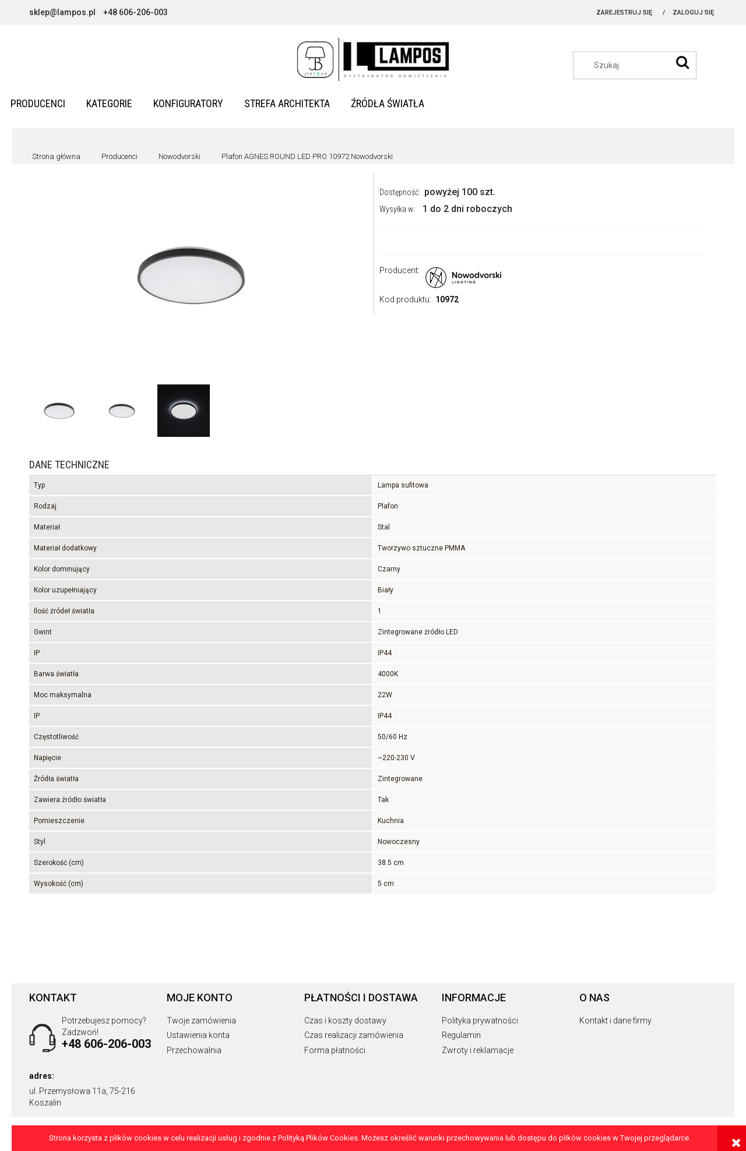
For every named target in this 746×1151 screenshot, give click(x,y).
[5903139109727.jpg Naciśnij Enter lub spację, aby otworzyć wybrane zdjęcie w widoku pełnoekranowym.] (194, 275)
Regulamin (461, 1035)
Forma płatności (334, 1050)
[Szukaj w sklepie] (640, 65)
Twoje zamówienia (201, 1020)
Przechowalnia (194, 1050)
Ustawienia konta (198, 1035)
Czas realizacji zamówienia (353, 1035)
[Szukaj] (682, 62)
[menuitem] (38, 103)
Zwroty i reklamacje (477, 1050)
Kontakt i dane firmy (615, 1020)
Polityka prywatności (480, 1020)
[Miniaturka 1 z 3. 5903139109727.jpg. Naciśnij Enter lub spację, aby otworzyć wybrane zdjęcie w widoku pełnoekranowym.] (60, 410)
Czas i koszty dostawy (345, 1020)
